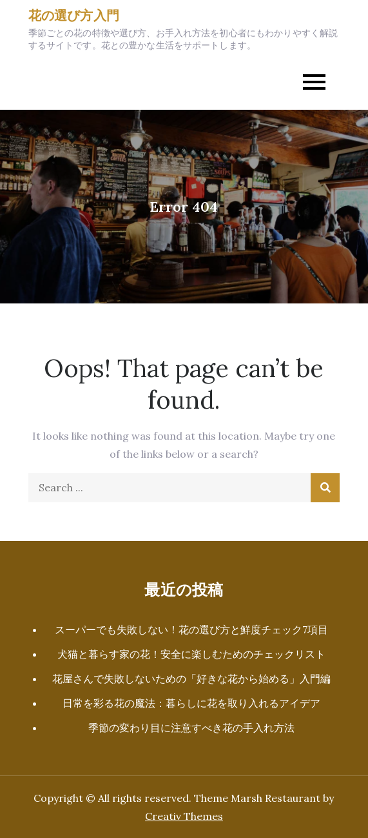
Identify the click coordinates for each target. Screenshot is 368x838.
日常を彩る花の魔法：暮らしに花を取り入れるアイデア (191, 703)
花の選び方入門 (73, 15)
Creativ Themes (184, 816)
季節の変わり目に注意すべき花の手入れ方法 (191, 727)
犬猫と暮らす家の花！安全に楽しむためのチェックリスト (191, 654)
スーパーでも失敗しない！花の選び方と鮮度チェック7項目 (191, 629)
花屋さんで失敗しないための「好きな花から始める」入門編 (191, 678)
